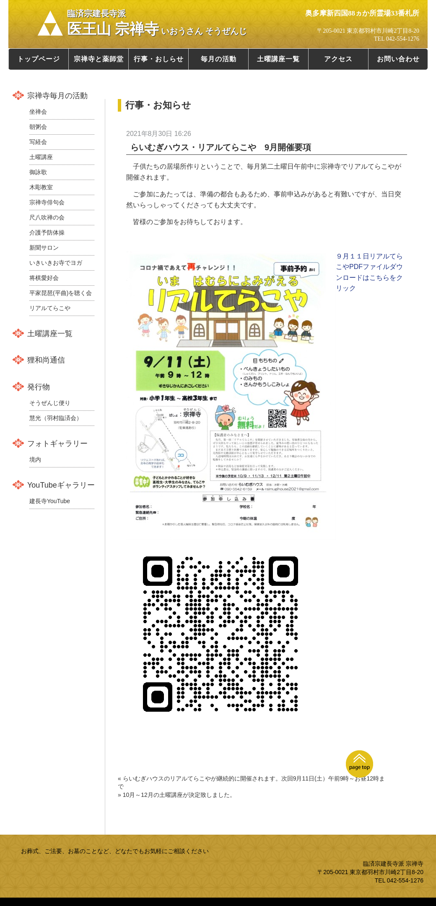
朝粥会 (38, 126)
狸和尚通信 (46, 360)
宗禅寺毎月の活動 (57, 95)
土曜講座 (41, 157)
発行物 (38, 387)
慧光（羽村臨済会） (55, 418)
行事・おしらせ (159, 59)
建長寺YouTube (49, 501)
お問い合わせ (398, 59)
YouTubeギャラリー (61, 485)
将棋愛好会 (44, 277)
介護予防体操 (47, 232)
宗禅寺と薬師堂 (99, 59)
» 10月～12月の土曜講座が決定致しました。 (177, 794)
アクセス (338, 59)
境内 (35, 459)
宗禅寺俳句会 (47, 202)
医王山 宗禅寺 (157, 23)
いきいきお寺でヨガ (55, 262)
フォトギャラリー (57, 443)
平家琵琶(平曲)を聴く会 (60, 293)
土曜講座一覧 (278, 59)
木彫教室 (41, 187)
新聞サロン (44, 247)
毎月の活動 (218, 59)
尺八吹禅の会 (47, 217)
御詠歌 (38, 172)
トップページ (38, 59)
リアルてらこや (49, 308)
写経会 (38, 141)
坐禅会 (38, 111)
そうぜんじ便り (49, 402)
